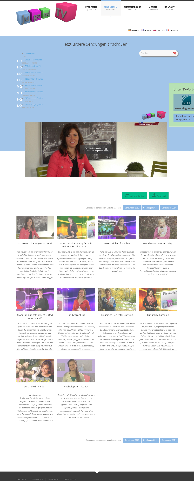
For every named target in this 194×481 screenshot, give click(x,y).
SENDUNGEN (110, 7)
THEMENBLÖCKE (132, 7)
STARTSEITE (91, 7)
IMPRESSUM (53, 479)
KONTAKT (169, 7)
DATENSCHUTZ (70, 479)
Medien (153, 7)
